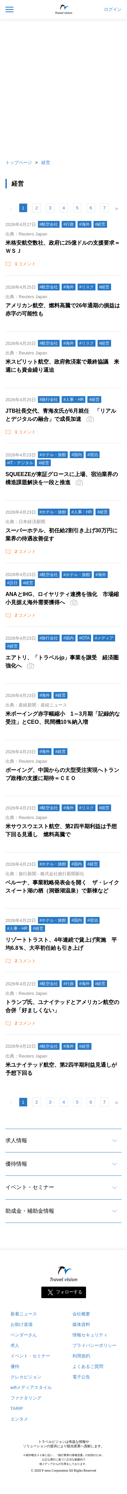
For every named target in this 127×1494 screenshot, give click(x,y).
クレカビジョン (25, 1376)
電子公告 (81, 1376)
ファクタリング (25, 1397)
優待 (14, 1366)
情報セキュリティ (90, 1334)
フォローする (69, 1292)
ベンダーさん (23, 1334)
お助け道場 (21, 1324)
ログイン (113, 9)
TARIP (16, 1408)
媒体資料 (81, 1324)
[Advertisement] (63, 87)
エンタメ (19, 1418)
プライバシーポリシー (94, 1345)
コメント (25, 263)
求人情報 (16, 1140)
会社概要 (81, 1313)
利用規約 (81, 1355)
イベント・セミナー (29, 1187)
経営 (45, 162)
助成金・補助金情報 (29, 1211)
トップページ (18, 162)
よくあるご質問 (87, 1366)
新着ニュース (23, 1313)
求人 (14, 1345)
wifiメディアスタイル (31, 1387)
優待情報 (16, 1164)
